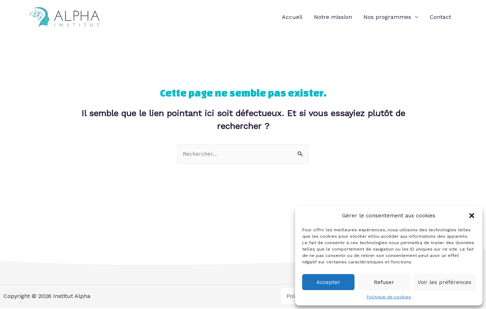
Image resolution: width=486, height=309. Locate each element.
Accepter (328, 282)
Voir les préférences (444, 282)
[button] (471, 215)
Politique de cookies (389, 296)
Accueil (292, 17)
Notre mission (333, 17)
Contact (440, 17)
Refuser (384, 282)
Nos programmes (387, 17)
